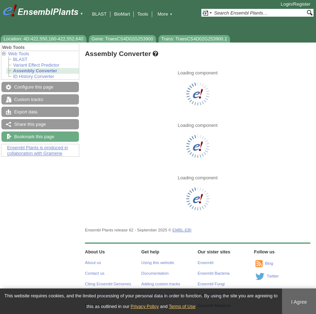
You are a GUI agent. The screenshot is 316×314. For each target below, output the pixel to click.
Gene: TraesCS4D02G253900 (122, 38)
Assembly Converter (35, 70)
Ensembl (206, 262)
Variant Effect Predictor (36, 65)
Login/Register (295, 4)
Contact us (94, 273)
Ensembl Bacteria (214, 273)
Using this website (157, 262)
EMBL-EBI (181, 230)
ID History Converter (33, 76)
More (164, 14)
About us (93, 262)
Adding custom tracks (160, 284)
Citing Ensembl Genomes (108, 284)
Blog (269, 263)
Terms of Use (182, 306)
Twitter (273, 276)
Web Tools (18, 53)
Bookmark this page (34, 136)
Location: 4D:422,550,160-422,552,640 (44, 38)
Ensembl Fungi (211, 284)
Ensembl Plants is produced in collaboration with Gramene (37, 150)
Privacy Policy (145, 306)
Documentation (154, 273)
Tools (142, 14)
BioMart (122, 14)
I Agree (299, 302)
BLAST (99, 14)
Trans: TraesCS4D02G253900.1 (194, 38)
